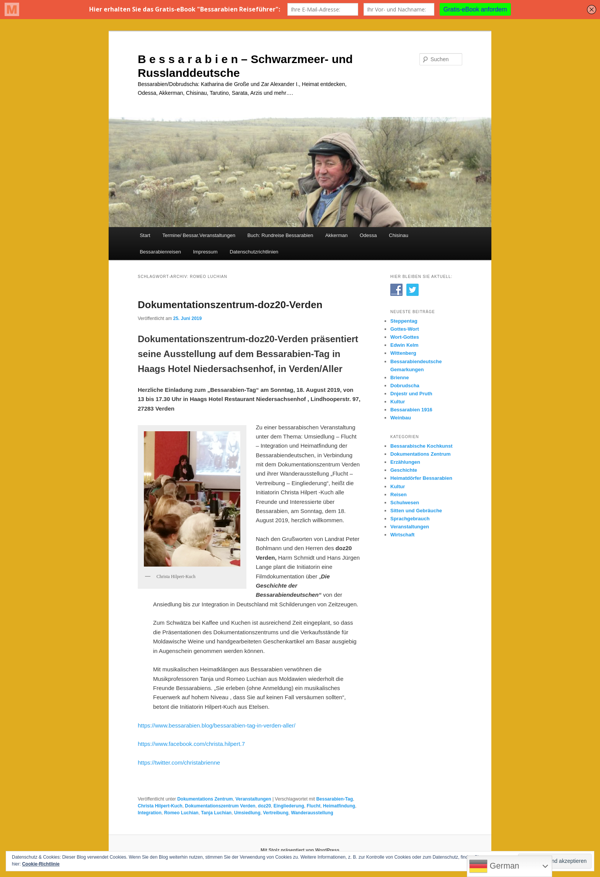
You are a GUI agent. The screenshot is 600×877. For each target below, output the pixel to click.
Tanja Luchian (216, 812)
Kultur (397, 401)
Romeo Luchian (181, 812)
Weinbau (400, 418)
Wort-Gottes (404, 337)
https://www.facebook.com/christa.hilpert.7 (191, 744)
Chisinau (398, 235)
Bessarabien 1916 (411, 410)
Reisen (398, 494)
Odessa (368, 235)
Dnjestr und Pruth (411, 393)
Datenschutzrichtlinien (254, 252)
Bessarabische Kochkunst (421, 446)
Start (145, 235)
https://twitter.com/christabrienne (179, 762)
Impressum (205, 252)
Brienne (399, 377)
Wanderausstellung (312, 812)
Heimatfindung (339, 806)
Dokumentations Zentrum (205, 799)
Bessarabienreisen (160, 252)
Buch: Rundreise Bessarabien (280, 235)
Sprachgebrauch (410, 518)
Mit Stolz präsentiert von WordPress (300, 850)
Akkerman (336, 235)
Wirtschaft (402, 535)
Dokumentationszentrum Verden (220, 806)
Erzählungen (405, 462)
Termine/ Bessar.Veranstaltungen (198, 235)
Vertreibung (276, 812)
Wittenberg (403, 353)
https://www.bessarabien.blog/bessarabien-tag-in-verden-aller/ (216, 725)
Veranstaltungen (253, 799)
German (494, 866)
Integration (149, 812)
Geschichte (403, 470)
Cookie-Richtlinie (41, 864)
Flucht (313, 806)
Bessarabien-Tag (334, 799)
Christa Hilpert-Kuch (160, 806)
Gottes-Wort (404, 329)
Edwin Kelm (404, 345)
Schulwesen (404, 502)
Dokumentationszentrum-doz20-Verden (230, 304)
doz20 (264, 806)
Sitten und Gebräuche (416, 510)
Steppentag (403, 321)
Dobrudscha (404, 385)
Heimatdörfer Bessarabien (421, 478)
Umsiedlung (247, 812)
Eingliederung (289, 806)
